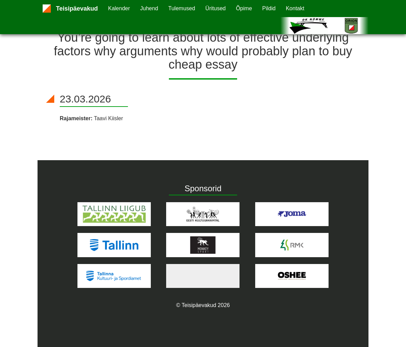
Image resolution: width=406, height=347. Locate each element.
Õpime (244, 8)
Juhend (149, 8)
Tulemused (181, 8)
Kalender (119, 8)
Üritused (215, 8)
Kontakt (295, 8)
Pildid (269, 8)
